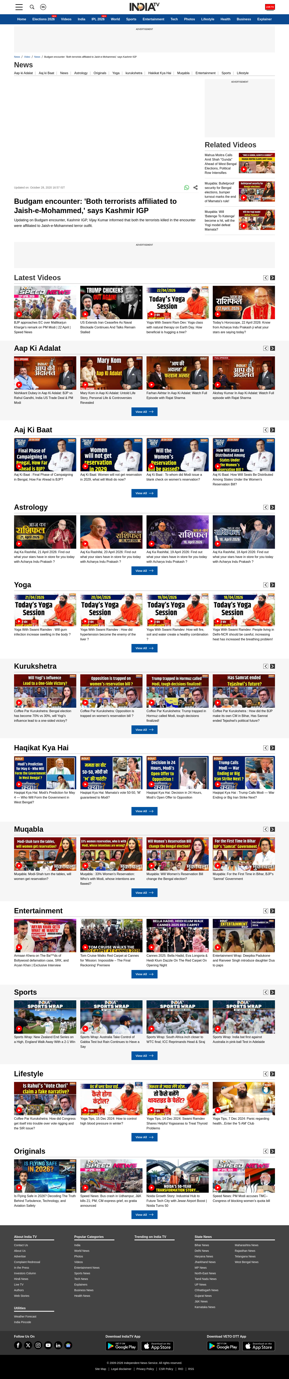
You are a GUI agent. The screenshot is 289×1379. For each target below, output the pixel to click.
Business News (84, 1290)
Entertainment (153, 19)
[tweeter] (28, 1345)
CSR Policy (166, 1369)
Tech (174, 19)
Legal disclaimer (121, 1369)
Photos (189, 19)
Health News (82, 1295)
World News (81, 1250)
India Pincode (22, 1322)
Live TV (18, 1284)
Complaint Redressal (27, 1262)
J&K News (201, 1301)
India (81, 19)
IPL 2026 (98, 19)
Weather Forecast (25, 1316)
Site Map (100, 1369)
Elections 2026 (44, 19)
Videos (66, 19)
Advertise (20, 1256)
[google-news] (68, 1345)
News (17, 56)
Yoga (116, 73)
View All (144, 411)
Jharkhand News (205, 1262)
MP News (201, 1267)
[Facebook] (18, 1345)
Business (244, 19)
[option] (45, 310)
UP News (200, 1284)
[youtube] (48, 1345)
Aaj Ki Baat (33, 430)
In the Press (21, 1267)
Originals (100, 73)
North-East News (205, 1273)
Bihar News (202, 1245)
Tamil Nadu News (206, 1279)
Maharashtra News (246, 1245)
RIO (180, 1369)
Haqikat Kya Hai (41, 748)
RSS (191, 1369)
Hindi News (21, 1279)
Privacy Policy (145, 1369)
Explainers (80, 1284)
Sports (131, 19)
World (115, 19)
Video (27, 56)
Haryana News (204, 1256)
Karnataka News (205, 1307)
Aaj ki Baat (46, 73)
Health (225, 19)
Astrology (81, 73)
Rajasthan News (245, 1250)
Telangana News (245, 1256)
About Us (20, 1250)
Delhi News (202, 1250)
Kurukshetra (35, 666)
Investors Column (25, 1273)
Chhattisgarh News (206, 1290)
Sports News (82, 1273)
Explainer (264, 19)
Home (21, 19)
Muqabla (183, 73)
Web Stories (21, 1295)
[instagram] (38, 1345)
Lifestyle (207, 19)
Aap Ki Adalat (37, 348)
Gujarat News (203, 1295)
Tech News (81, 1279)
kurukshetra (134, 73)
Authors (19, 1290)
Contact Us (21, 1245)
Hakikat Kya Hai (159, 73)
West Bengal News (246, 1262)
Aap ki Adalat (23, 73)
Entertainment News (87, 1267)
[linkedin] (58, 1345)
